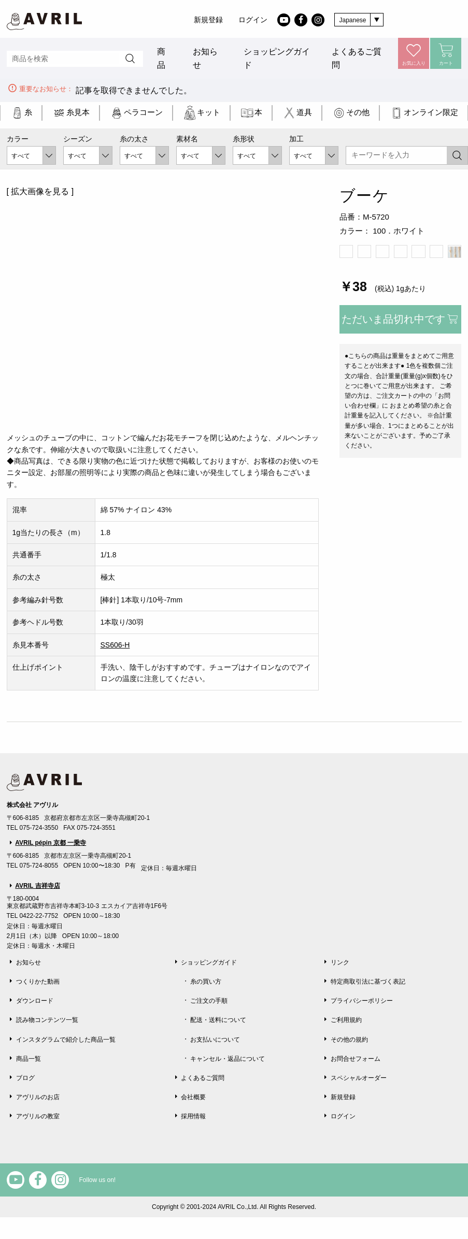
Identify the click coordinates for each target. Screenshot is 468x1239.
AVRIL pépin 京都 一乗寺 (50, 842)
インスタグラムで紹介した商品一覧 (66, 1039)
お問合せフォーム (355, 1058)
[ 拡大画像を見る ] (40, 191)
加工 (296, 139)
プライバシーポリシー (362, 1000)
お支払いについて (215, 1039)
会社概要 (193, 1097)
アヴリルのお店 (38, 1097)
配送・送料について (218, 1020)
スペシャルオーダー (359, 1078)
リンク (340, 962)
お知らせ (205, 58)
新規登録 (208, 20)
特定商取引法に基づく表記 (368, 981)
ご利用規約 (346, 1020)
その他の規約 (349, 1039)
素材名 (187, 139)
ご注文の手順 (209, 1000)
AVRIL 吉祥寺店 (37, 885)
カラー (18, 139)
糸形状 (243, 139)
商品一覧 (28, 1058)
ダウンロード (34, 1000)
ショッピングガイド (277, 58)
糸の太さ (134, 139)
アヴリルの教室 (38, 1116)
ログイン (252, 20)
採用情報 (193, 1116)
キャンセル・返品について (227, 1058)
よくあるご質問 (356, 58)
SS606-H (115, 645)
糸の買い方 (205, 981)
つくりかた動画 (38, 981)
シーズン (77, 139)
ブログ (25, 1078)
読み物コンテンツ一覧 (47, 1020)
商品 (161, 58)
